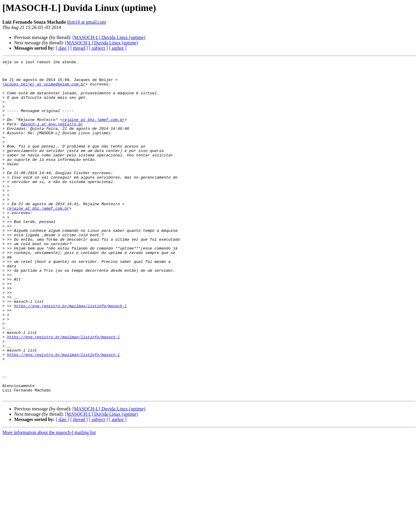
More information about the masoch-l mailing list (49, 499)
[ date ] (62, 48)
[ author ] (118, 48)
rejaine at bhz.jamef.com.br (93, 132)
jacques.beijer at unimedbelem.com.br (43, 89)
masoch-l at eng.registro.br (52, 137)
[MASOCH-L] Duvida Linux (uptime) (108, 37)
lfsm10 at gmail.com (86, 22)
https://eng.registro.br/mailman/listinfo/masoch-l (70, 355)
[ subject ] (98, 48)
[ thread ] (79, 48)
